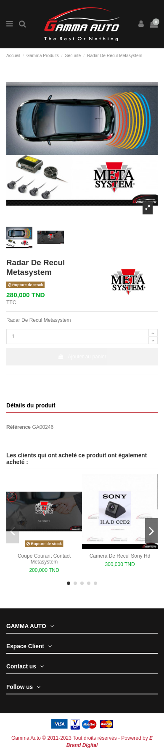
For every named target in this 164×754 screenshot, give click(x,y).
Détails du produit (30, 405)
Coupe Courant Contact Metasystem (44, 559)
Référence (18, 427)
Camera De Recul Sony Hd (120, 556)
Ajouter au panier (82, 357)
